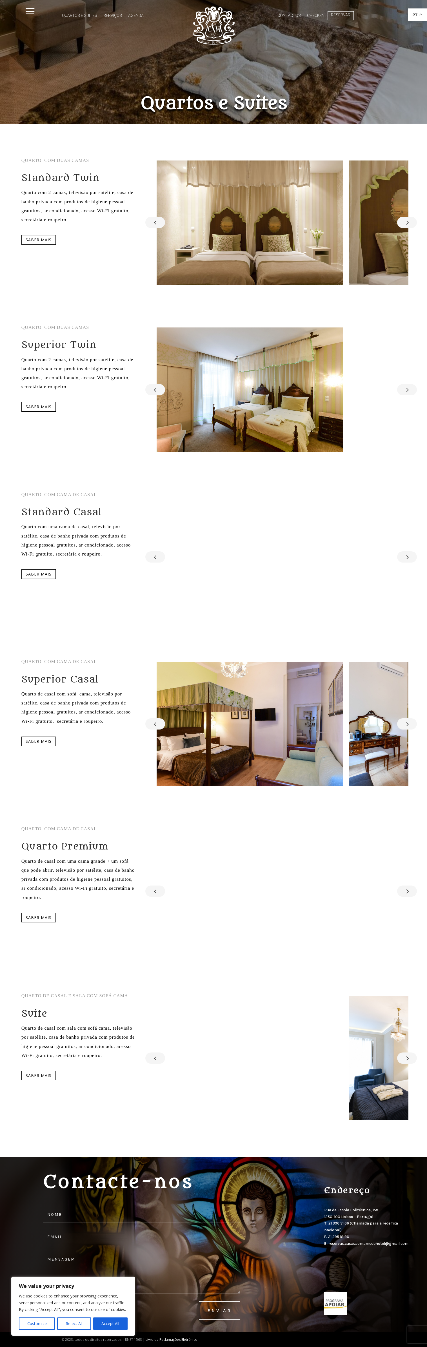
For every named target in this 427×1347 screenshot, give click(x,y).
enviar (219, 1310)
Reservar (340, 15)
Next (407, 222)
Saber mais (39, 239)
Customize (37, 1323)
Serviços (88, 16)
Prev (155, 222)
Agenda (112, 16)
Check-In (315, 16)
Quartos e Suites (55, 16)
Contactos (289, 16)
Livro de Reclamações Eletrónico (171, 1339)
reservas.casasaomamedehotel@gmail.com (368, 1243)
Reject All (74, 1323)
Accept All (110, 1323)
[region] (73, 1306)
